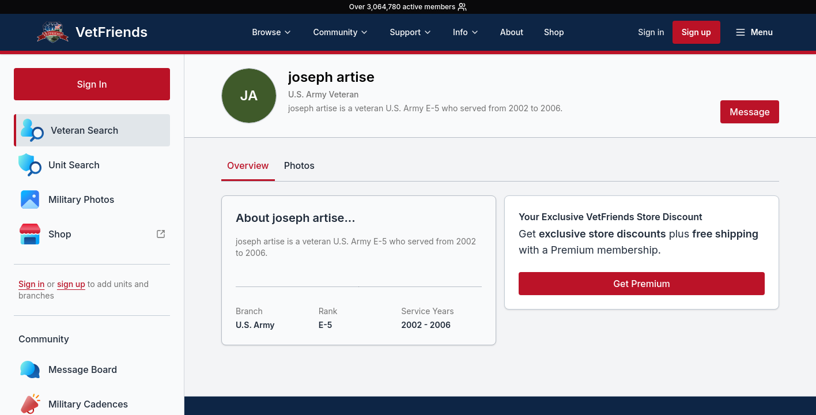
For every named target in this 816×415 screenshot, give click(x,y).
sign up (71, 284)
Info (466, 32)
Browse (272, 32)
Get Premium (641, 283)
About (511, 32)
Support (411, 32)
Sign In (92, 84)
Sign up (696, 32)
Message (750, 112)
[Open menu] (753, 32)
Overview (248, 165)
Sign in (651, 32)
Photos (299, 165)
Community (341, 32)
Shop (554, 32)
